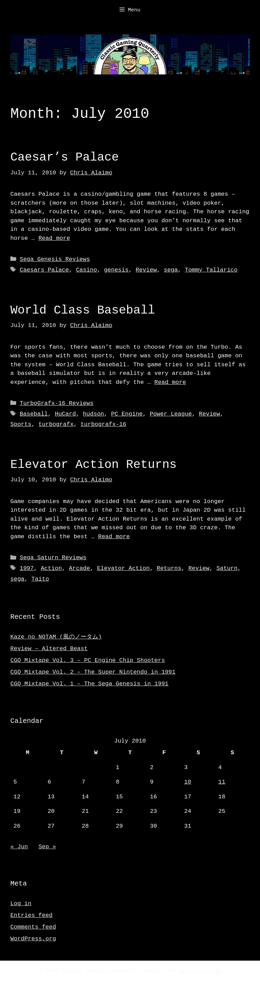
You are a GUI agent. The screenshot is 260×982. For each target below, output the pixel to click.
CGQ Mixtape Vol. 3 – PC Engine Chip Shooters (87, 660)
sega (171, 270)
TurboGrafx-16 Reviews (56, 403)
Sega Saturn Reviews (53, 558)
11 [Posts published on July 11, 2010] (221, 782)
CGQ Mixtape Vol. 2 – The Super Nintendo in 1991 (92, 672)
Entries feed (31, 915)
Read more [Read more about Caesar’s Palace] (54, 238)
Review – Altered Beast (48, 649)
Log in (20, 904)
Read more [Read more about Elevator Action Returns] (114, 537)
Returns (169, 568)
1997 (27, 568)
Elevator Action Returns (93, 465)
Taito (40, 579)
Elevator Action (123, 568)
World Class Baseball (82, 310)
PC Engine (127, 414)
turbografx (56, 424)
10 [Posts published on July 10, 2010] (187, 782)
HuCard (65, 414)
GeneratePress (200, 971)
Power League (171, 414)
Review (146, 270)
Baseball (34, 414)
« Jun (19, 847)
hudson (93, 414)
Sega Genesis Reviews (55, 259)
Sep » (47, 847)
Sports (20, 424)
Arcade (79, 568)
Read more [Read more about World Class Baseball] (170, 382)
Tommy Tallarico (211, 270)
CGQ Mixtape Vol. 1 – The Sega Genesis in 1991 (89, 684)
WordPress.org (33, 939)
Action (51, 568)
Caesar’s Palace (64, 157)
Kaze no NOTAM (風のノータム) (56, 637)
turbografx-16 (103, 424)
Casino (86, 270)
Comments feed (33, 927)
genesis (116, 270)
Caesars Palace (44, 270)
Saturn (226, 568)
